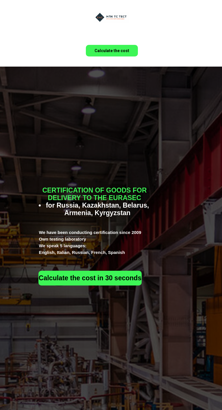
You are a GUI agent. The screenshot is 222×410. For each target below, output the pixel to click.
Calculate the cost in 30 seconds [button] (90, 278)
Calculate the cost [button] (112, 50)
